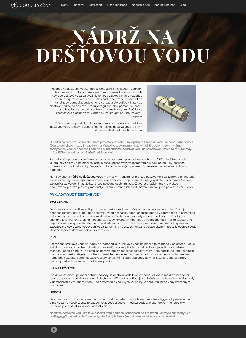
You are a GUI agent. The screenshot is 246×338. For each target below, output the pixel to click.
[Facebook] (54, 330)
